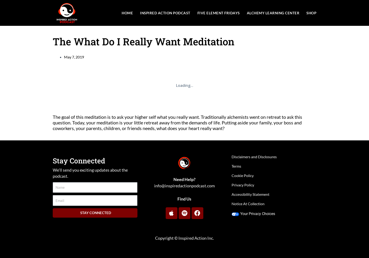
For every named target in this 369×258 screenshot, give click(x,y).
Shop (311, 13)
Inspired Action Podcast (165, 13)
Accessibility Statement (250, 194)
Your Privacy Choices (253, 214)
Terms (236, 166)
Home (127, 13)
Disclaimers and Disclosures (254, 156)
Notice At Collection (248, 203)
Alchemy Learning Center (273, 13)
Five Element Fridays (218, 13)
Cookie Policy (243, 175)
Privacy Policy (243, 185)
